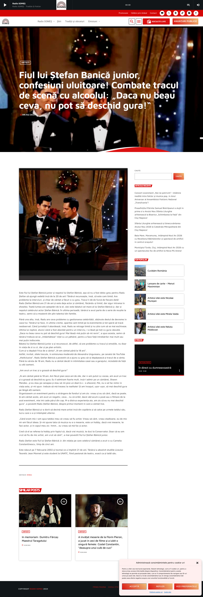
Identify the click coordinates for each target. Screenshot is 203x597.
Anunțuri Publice (185, 21)
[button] (197, 562)
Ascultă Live (156, 21)
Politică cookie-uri (156, 592)
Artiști (25, 63)
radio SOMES (36, 589)
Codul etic (167, 592)
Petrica (29, 475)
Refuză (160, 586)
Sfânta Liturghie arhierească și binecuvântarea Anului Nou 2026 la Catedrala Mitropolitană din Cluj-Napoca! (158, 226)
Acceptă (134, 586)
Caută (137, 171)
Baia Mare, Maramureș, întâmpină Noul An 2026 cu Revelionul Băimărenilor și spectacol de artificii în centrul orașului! (159, 238)
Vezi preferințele (186, 586)
